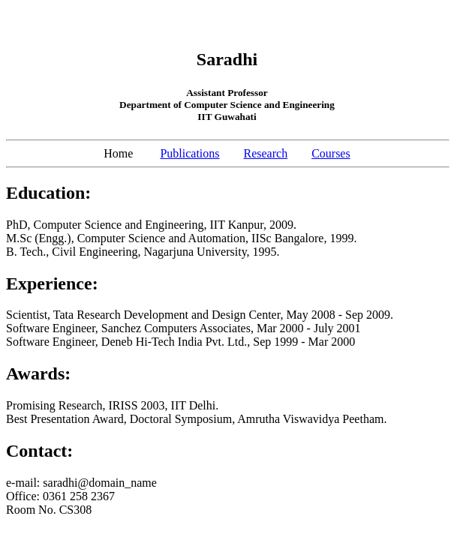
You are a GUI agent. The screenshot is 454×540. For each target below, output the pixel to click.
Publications (189, 153)
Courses (330, 153)
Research (266, 153)
